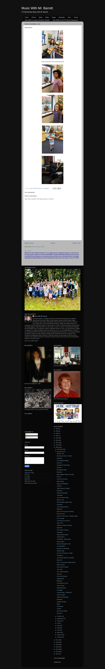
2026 (57, 428)
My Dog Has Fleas (62, 469)
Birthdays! (59, 581)
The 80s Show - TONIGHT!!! (64, 592)
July (58, 623)
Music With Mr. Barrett (37, 8)
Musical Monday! (61, 588)
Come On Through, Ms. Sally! (65, 553)
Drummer (59, 463)
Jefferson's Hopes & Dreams (64, 525)
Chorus (34, 17)
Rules (47, 17)
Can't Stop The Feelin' (63, 567)
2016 (57, 642)
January (59, 637)
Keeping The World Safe (63, 465)
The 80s (59, 608)
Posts (28, 434)
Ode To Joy (60, 523)
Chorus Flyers (60, 585)
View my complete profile (31, 340)
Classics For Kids (29, 472)
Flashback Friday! (61, 601)
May (58, 627)
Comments (29, 437)
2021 (57, 440)
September (60, 618)
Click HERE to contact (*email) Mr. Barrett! (37, 20)
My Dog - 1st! (60, 453)
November (60, 451)
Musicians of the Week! (63, 548)
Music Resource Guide (31, 483)
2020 (57, 442)
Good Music (60, 606)
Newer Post (29, 243)
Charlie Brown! (61, 537)
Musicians (59, 472)
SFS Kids (27, 474)
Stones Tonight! (61, 594)
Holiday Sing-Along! (62, 493)
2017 (57, 640)
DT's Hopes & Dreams (63, 530)
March (59, 632)
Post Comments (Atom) (38, 246)
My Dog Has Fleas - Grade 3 (64, 456)
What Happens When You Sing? (65, 474)
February (59, 634)
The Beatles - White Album (64, 539)
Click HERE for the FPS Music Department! (65, 20)
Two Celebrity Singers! (63, 460)
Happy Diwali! (60, 578)
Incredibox (27, 477)
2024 (57, 433)
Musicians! (60, 458)
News (40, 17)
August (59, 620)
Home (27, 17)
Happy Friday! (60, 550)
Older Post (76, 243)
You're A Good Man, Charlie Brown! (66, 562)
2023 (57, 435)
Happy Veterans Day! (62, 534)
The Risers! (60, 555)
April (58, 630)
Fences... (59, 476)
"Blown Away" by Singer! (63, 488)
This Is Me (59, 569)
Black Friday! (60, 481)
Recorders (62, 17)
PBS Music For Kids (30, 481)
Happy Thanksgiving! (62, 483)
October (59, 616)
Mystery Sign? (60, 541)
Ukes (69, 17)
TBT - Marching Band (62, 571)
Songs (54, 17)
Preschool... (60, 504)
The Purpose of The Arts (63, 520)
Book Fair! (59, 560)
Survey (76, 17)
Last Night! (60, 590)
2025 (57, 431)
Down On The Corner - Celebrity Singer (67, 516)
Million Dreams (61, 564)
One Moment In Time (62, 583)
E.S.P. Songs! (60, 518)
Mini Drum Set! (61, 513)
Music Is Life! (60, 500)
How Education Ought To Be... (65, 502)
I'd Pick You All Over (62, 479)
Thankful (59, 486)
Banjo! (58, 604)
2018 (57, 447)
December (60, 449)
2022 (57, 438)
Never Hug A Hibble (62, 611)
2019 (57, 445)
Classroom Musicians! (63, 597)
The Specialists (61, 546)
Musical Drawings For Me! (64, 544)
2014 (57, 647)
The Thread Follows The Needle (65, 557)
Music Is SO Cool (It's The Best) (65, 511)
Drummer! (59, 613)
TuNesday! (60, 495)
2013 (57, 649)
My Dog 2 (59, 467)
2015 (57, 644)
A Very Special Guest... (63, 506)
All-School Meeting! (62, 576)
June (58, 625)
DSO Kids (27, 479)
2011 (57, 653)
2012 (57, 651)
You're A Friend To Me (62, 497)
